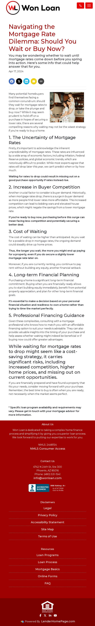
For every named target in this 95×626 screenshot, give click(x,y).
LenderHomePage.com (58, 621)
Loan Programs (47, 555)
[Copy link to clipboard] (41, 81)
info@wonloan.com (48, 478)
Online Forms (47, 576)
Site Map (47, 529)
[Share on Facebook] (12, 81)
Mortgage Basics (47, 569)
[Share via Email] (34, 81)
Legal (47, 508)
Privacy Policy (47, 515)
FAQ (48, 583)
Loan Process (47, 562)
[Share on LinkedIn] (26, 81)
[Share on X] (19, 81)
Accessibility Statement (47, 522)
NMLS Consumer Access (47, 448)
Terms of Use (47, 536)
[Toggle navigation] (89, 5)
